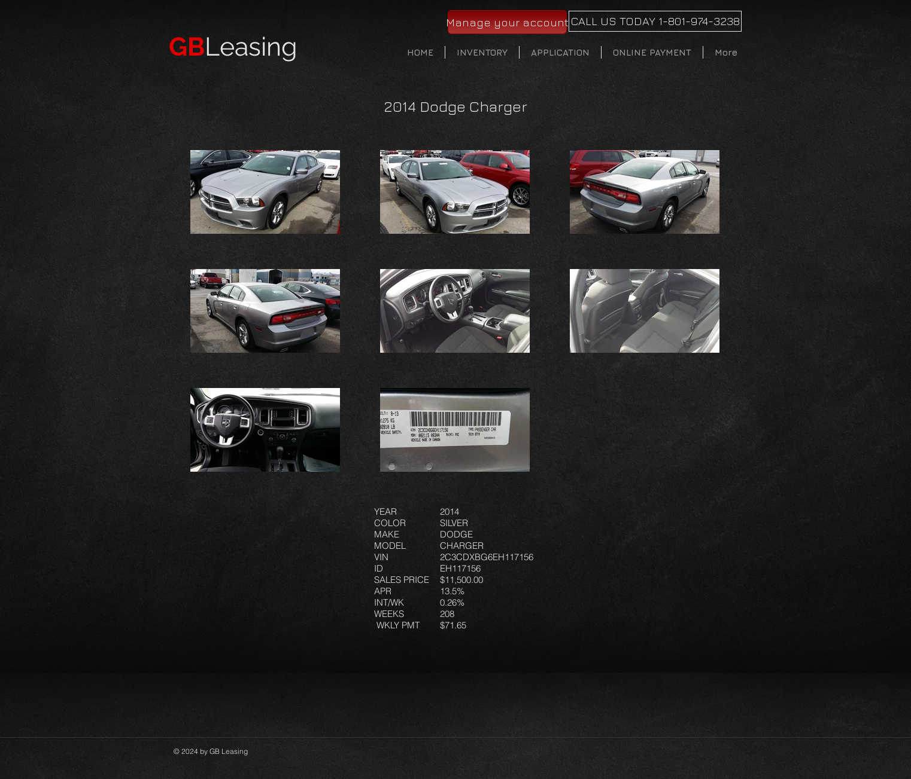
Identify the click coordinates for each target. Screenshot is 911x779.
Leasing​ (233, 47)
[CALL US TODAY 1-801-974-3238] (655, 21)
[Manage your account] (507, 22)
